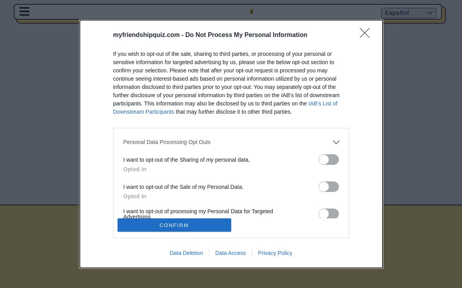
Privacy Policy (275, 253)
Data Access (230, 253)
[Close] (367, 35)
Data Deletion (186, 253)
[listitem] (231, 142)
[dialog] (231, 144)
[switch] (328, 159)
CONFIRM (174, 225)
